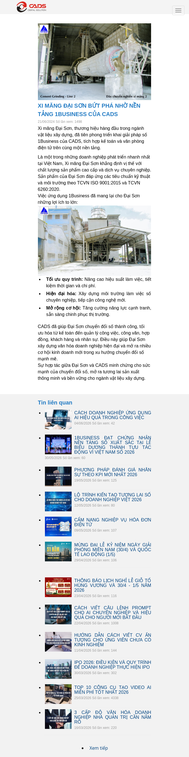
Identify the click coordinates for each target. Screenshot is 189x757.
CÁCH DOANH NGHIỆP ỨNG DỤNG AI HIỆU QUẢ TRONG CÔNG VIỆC (112, 415)
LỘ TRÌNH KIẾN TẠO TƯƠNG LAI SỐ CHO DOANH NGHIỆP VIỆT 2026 (112, 497)
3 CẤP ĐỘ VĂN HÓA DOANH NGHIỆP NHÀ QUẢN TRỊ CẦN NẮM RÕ (112, 717)
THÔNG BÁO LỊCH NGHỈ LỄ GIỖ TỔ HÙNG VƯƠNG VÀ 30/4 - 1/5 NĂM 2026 (112, 585)
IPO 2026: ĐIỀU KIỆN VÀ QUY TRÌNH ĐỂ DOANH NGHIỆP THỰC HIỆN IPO (112, 665)
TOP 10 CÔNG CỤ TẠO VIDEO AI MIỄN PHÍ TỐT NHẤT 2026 (112, 690)
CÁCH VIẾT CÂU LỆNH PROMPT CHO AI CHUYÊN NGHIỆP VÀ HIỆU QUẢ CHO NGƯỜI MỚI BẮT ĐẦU (112, 612)
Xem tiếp (99, 748)
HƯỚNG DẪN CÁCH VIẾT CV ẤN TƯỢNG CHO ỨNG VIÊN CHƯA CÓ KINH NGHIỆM (112, 640)
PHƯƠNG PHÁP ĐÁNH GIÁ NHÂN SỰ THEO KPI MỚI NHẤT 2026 (112, 472)
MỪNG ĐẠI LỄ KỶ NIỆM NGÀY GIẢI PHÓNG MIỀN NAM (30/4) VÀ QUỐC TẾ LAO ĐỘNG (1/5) (112, 550)
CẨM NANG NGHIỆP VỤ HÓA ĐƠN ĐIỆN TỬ (112, 522)
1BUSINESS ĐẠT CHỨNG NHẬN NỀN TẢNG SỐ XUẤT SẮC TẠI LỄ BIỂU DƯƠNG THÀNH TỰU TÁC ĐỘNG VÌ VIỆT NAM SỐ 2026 (112, 445)
